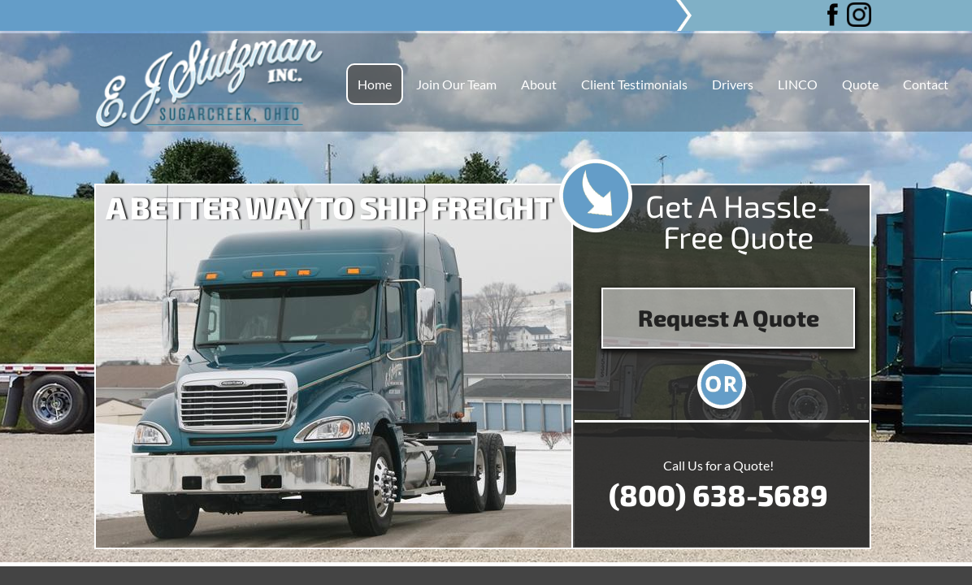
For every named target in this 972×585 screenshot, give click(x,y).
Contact (925, 84)
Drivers (732, 84)
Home (375, 84)
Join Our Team (456, 84)
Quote (860, 84)
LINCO (798, 84)
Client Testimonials (634, 84)
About (539, 84)
